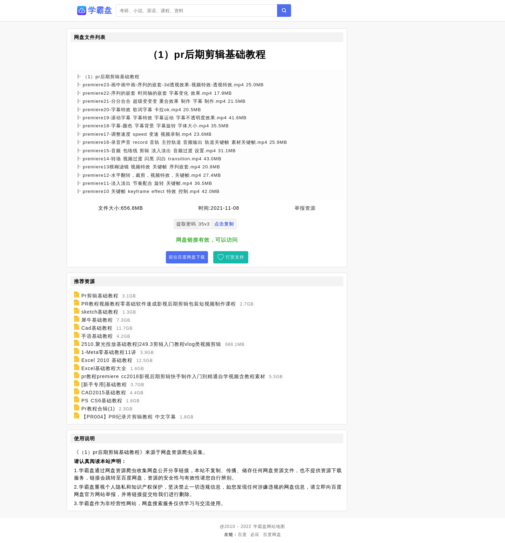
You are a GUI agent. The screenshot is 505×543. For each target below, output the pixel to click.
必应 (255, 534)
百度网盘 (272, 534)
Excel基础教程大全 (104, 368)
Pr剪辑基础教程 (100, 296)
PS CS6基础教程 (101, 400)
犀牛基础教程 (97, 320)
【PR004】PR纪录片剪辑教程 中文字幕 (128, 417)
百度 (242, 534)
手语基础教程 (97, 336)
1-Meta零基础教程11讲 (108, 352)
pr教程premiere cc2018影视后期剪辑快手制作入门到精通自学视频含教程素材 (173, 376)
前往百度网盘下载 (187, 257)
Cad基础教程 (97, 328)
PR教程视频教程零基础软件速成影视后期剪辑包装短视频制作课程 (158, 304)
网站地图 (276, 526)
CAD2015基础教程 (103, 392)
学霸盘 (260, 526)
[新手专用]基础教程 (104, 384)
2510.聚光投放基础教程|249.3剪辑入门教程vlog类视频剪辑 (151, 344)
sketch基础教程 (100, 312)
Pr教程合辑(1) (98, 408)
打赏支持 (235, 257)
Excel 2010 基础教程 (107, 360)
